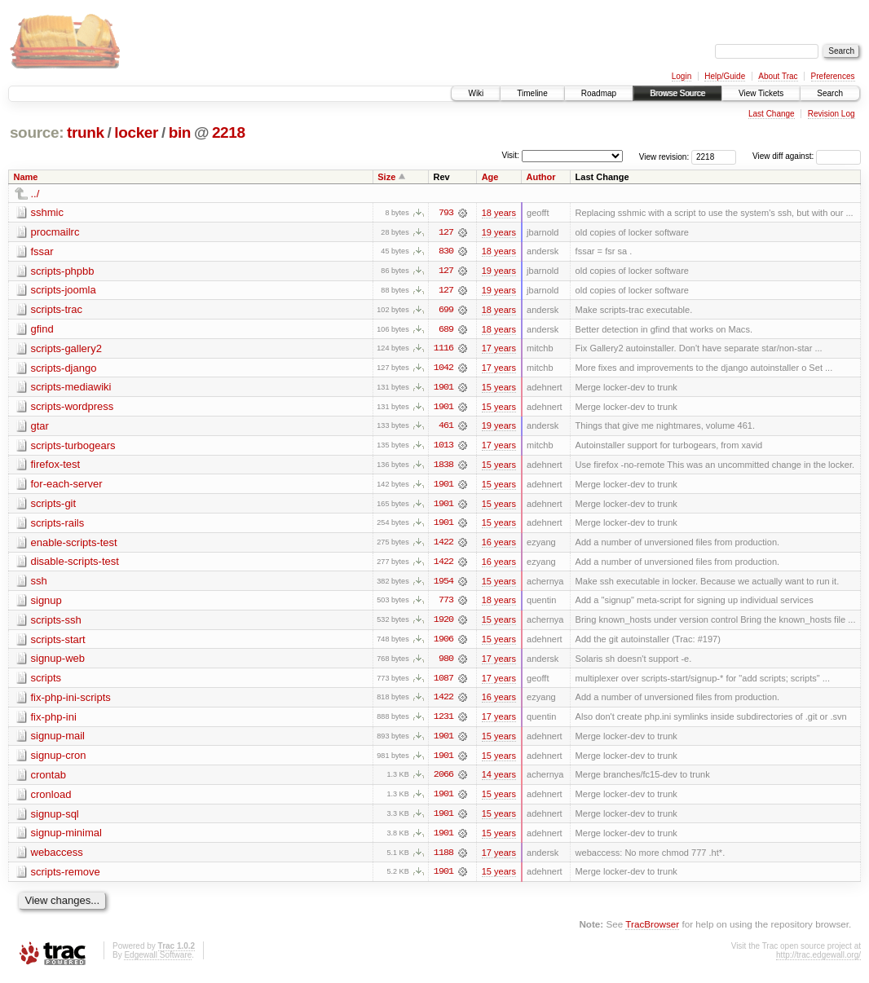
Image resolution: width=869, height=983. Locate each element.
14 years (499, 780)
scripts (46, 682)
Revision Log (831, 113)
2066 (443, 780)
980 (446, 662)
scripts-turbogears (73, 447)
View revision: (664, 156)
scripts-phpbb (63, 271)
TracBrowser (652, 930)
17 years (499, 350)
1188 (443, 858)
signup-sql (55, 819)
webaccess (57, 858)
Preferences (833, 76)
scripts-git (54, 506)
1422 (443, 545)
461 (446, 427)
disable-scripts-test (75, 564)
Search (830, 93)
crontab (48, 780)
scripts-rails (58, 525)
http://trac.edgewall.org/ (818, 960)
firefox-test (56, 467)
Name (26, 177)
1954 (443, 584)
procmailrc (55, 232)
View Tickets (761, 93)
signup (46, 603)
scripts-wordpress (72, 408)
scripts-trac (57, 310)
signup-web (58, 662)
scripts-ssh (56, 623)
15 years (499, 389)
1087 (443, 682)
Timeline (532, 93)
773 (446, 604)
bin (180, 132)
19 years (499, 232)
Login (681, 76)
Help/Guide (724, 76)
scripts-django (64, 369)
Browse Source (677, 93)
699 (446, 310)
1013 (443, 447)
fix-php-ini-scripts (71, 701)
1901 (443, 388)
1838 (443, 467)
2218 (228, 132)
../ (35, 193)
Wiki (475, 93)
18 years (499, 213)
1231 (443, 721)
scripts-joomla (63, 290)
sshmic (47, 212)
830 (446, 251)
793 (446, 212)
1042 (443, 369)
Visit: (510, 155)
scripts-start (58, 643)
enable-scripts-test (74, 545)
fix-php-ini (54, 721)
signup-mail (58, 740)
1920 (443, 623)
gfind (42, 330)
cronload (51, 799)
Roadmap (598, 93)
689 (446, 330)
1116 (443, 349)
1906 (443, 643)
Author (541, 177)
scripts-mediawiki (71, 388)
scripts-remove (65, 877)
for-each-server (67, 486)
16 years (499, 545)
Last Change (771, 113)
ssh (39, 584)
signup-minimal (66, 838)
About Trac (777, 76)
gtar (40, 427)
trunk (85, 132)
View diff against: (806, 156)
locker (136, 132)
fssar (42, 251)
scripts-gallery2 (66, 349)
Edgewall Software (158, 960)
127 (446, 232)
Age (490, 177)
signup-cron (58, 760)
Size (386, 177)
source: (37, 132)
